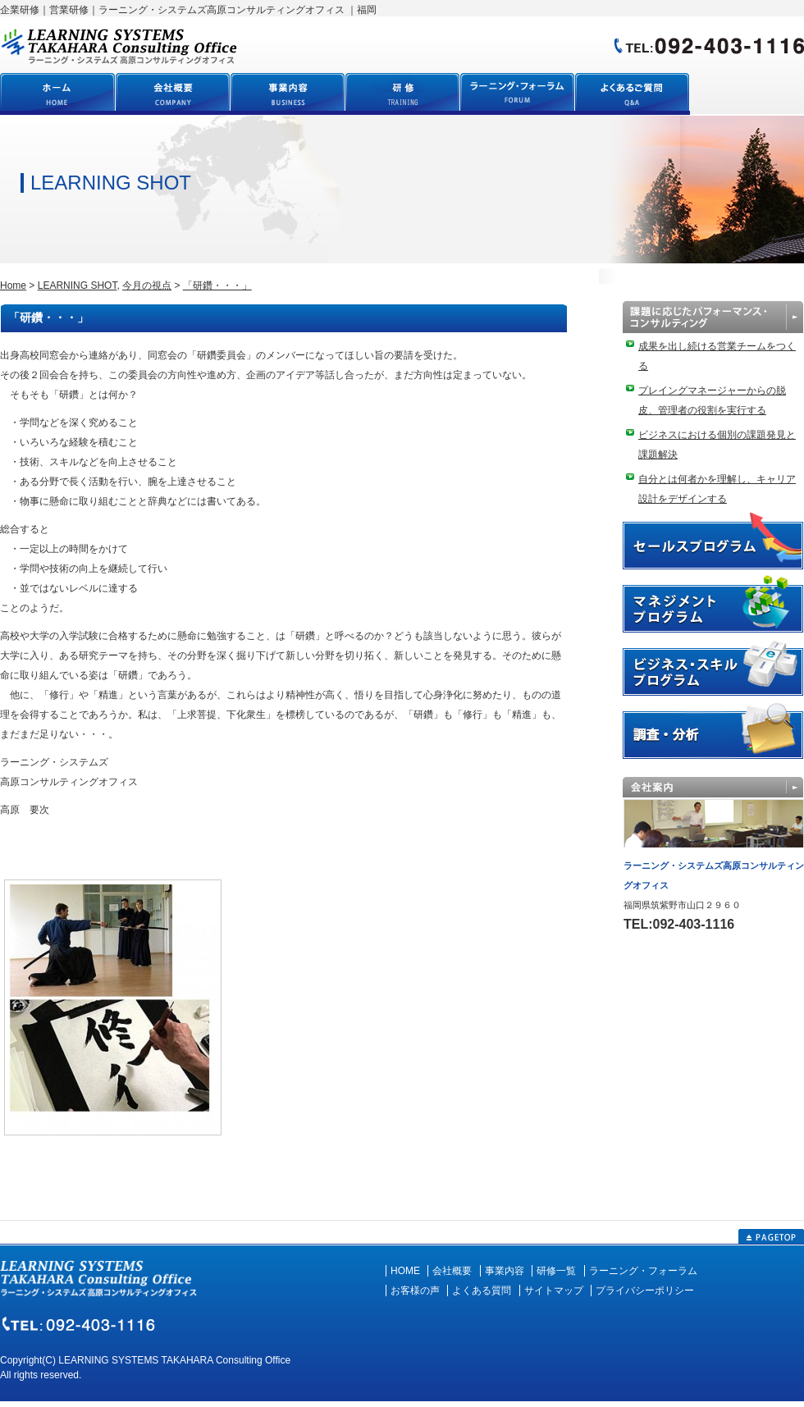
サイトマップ (553, 1290)
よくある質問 (481, 1290)
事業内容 (504, 1271)
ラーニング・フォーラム (643, 1271)
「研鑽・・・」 (217, 285)
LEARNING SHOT (77, 285)
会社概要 (452, 1271)
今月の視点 (146, 285)
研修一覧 (556, 1271)
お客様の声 (415, 1290)
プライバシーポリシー (645, 1290)
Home (13, 285)
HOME (405, 1271)
